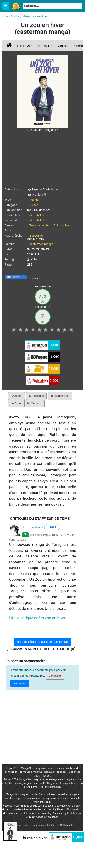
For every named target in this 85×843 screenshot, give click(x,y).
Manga (15, 6)
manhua (48, 771)
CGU (59, 825)
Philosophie (61, 225)
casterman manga (41, 244)
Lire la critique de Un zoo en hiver (37, 617)
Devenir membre (22, 825)
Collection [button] (36, 395)
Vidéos (62, 46)
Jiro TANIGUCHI (39, 215)
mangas (27, 771)
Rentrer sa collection (44, 825)
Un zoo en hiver (33, 527)
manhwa (37, 771)
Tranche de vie (39, 225)
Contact (67, 825)
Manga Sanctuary (30, 768)
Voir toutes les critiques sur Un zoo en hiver (43, 641)
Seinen (33, 205)
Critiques (45, 46)
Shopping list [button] (60, 395)
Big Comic (36, 235)
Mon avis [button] (34, 403)
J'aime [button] (16, 395)
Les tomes (24, 46)
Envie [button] (16, 403)
